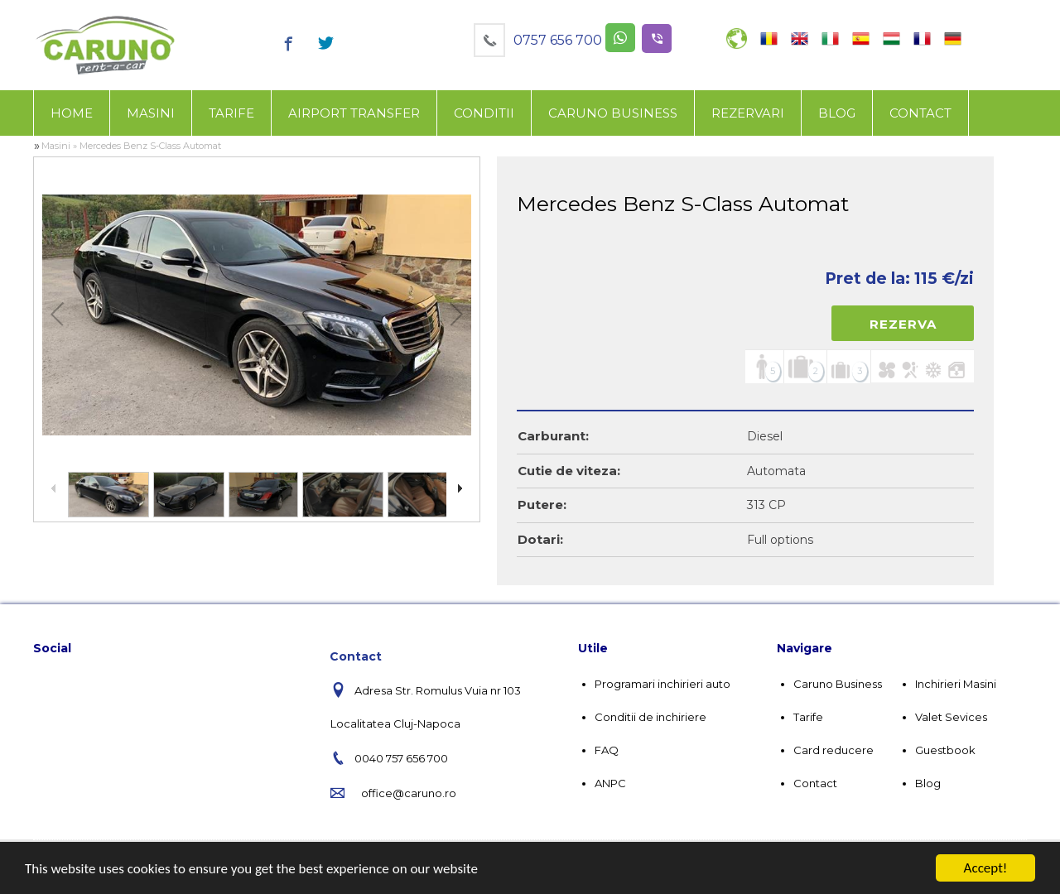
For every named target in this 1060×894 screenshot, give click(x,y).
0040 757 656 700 (401, 758)
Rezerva (903, 324)
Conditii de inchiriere (650, 716)
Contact (920, 113)
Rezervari (747, 113)
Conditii (484, 113)
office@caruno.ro (408, 793)
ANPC (610, 783)
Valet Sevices (951, 716)
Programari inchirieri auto (662, 683)
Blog (836, 113)
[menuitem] (71, 113)
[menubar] (501, 113)
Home (72, 113)
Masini (151, 113)
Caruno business (612, 113)
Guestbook (945, 750)
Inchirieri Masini (955, 683)
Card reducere (833, 750)
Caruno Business (837, 683)
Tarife (231, 113)
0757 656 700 (557, 40)
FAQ (607, 750)
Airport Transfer (354, 113)
